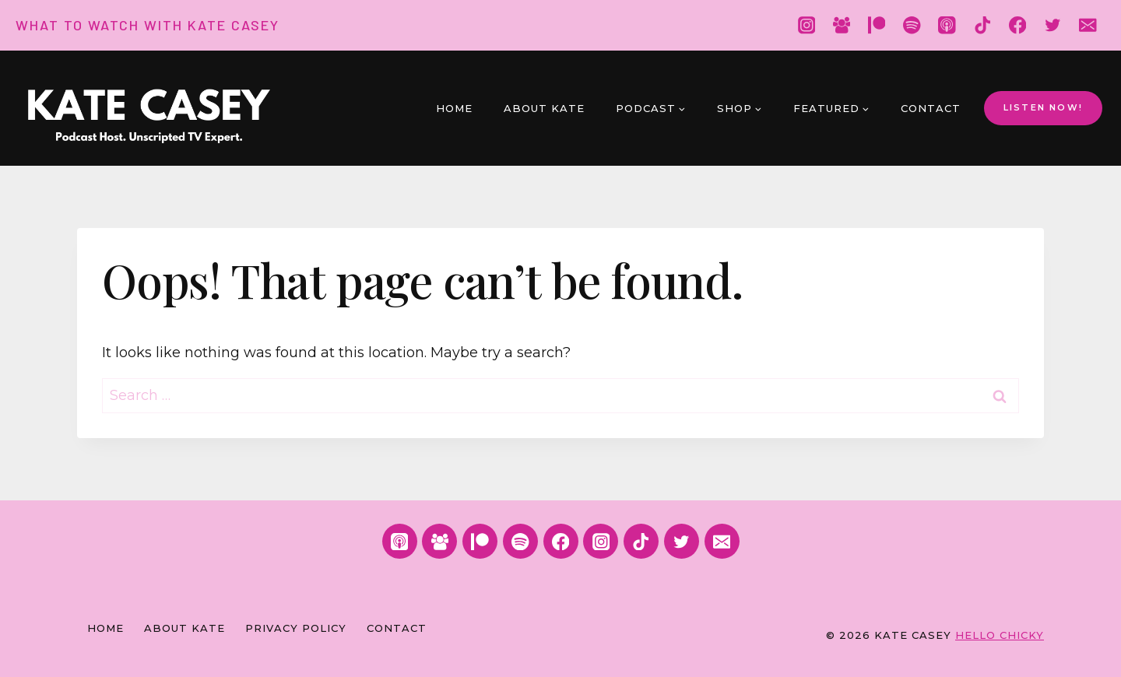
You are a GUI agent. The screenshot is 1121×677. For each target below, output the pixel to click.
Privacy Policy (295, 628)
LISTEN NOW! (1043, 107)
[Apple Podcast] (947, 25)
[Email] (1087, 25)
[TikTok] (982, 25)
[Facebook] (1017, 25)
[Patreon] (876, 25)
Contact (931, 108)
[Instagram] (806, 25)
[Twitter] (1052, 25)
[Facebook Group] (841, 25)
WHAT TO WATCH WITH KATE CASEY (147, 24)
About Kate (544, 108)
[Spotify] (911, 25)
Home (454, 108)
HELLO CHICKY (999, 635)
